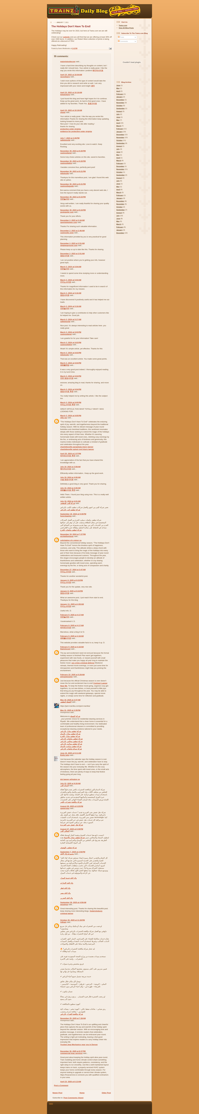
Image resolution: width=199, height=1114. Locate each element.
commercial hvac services (71, 1053)
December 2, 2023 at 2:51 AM (72, 243)
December (120, 100)
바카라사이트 (65, 628)
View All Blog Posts (126, 28)
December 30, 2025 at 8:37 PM (73, 1051)
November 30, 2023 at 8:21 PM (73, 171)
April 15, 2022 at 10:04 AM (71, 75)
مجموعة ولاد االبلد (67, 854)
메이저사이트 (97, 70)
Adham (63, 922)
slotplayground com (68, 245)
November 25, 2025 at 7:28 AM (73, 1018)
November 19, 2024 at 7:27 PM (73, 534)
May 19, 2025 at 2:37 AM (70, 700)
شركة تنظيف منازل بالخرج (70, 736)
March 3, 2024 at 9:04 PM (70, 363)
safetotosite (65, 140)
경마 (93, 86)
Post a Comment (61, 1085)
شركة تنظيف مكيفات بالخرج (71, 530)
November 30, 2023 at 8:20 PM (73, 151)
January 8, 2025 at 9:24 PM (71, 591)
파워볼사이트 (65, 638)
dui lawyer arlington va (70, 779)
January (119, 97)
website (66, 37)
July (118, 114)
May (118, 88)
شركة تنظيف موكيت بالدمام (70, 746)
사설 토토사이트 (66, 480)
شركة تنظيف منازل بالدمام (70, 734)
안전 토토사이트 (66, 378)
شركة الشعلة (75, 716)
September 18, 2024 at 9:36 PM (73, 514)
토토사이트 (92, 104)
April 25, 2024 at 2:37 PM (70, 454)
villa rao (63, 418)
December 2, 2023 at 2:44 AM (72, 220)
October (119, 105)
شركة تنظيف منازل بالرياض (70, 731)
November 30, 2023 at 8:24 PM (73, 210)
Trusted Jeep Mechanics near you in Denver (79, 1045)
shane (63, 112)
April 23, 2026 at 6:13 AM (70, 1082)
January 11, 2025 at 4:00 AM (72, 604)
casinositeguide (67, 186)
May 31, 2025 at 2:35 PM (70, 710)
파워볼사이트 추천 (67, 490)
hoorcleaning (66, 516)
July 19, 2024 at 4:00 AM (70, 477)
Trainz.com (123, 25)
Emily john (64, 755)
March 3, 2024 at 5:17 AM (70, 319)
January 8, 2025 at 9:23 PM (71, 580)
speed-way (64, 808)
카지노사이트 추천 (67, 405)
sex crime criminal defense (82, 663)
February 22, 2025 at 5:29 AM (72, 675)
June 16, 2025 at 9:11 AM (70, 753)
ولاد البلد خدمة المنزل (68, 878)
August (119, 111)
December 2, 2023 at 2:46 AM (72, 231)
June (118, 85)
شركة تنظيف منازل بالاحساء (74, 838)
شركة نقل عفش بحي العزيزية (71, 825)
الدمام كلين (64, 786)
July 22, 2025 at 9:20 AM (70, 783)
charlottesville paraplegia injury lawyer (76, 447)
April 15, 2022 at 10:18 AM (71, 110)
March (118, 126)
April (118, 91)
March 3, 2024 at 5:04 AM (70, 267)
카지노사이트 (65, 282)
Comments (123, 41)
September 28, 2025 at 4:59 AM (73, 902)
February (119, 94)
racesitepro (65, 77)
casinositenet (66, 153)
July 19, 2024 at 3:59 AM (70, 467)
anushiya (64, 904)
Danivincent (65, 649)
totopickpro (65, 95)
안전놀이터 (64, 199)
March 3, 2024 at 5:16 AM (70, 293)
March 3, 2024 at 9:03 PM (70, 332)
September (120, 108)
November (120, 102)
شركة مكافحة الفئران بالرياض (71, 1014)
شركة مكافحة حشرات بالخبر (71, 802)
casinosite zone (67, 233)
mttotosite (64, 173)
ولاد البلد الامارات (66, 883)
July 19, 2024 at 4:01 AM (70, 501)
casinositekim (66, 163)
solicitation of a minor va (70, 540)
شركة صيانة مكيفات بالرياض (71, 749)
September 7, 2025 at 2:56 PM (72, 852)
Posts (121, 37)
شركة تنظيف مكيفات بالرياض (71, 739)
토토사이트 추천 (66, 392)
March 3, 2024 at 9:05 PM (70, 402)
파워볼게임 (64, 365)
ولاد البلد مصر (65, 893)
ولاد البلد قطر (65, 888)
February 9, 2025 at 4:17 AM (72, 615)
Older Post (106, 1093)
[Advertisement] (103, 1107)
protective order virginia (70, 129)
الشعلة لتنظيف (65, 702)
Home (81, 1093)
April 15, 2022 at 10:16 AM (71, 92)
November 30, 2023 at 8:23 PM (73, 197)
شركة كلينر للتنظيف (67, 503)
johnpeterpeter (66, 677)
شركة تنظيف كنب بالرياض (70, 510)
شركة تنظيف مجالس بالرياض (71, 741)
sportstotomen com (68, 222)
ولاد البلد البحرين (66, 898)
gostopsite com (67, 212)
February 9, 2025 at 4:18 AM (72, 636)
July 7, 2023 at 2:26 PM (69, 138)
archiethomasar (67, 536)
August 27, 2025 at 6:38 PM (71, 829)
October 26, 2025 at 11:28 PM (72, 920)
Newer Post (57, 1093)
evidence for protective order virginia (76, 131)
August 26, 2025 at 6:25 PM (71, 806)
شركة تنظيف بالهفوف (68, 848)
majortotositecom (67, 62)
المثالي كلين (65, 831)
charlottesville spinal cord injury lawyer (77, 449)
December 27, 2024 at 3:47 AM (73, 570)
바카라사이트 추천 (67, 456)
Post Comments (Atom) (73, 1098)
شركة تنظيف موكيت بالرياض (71, 744)
